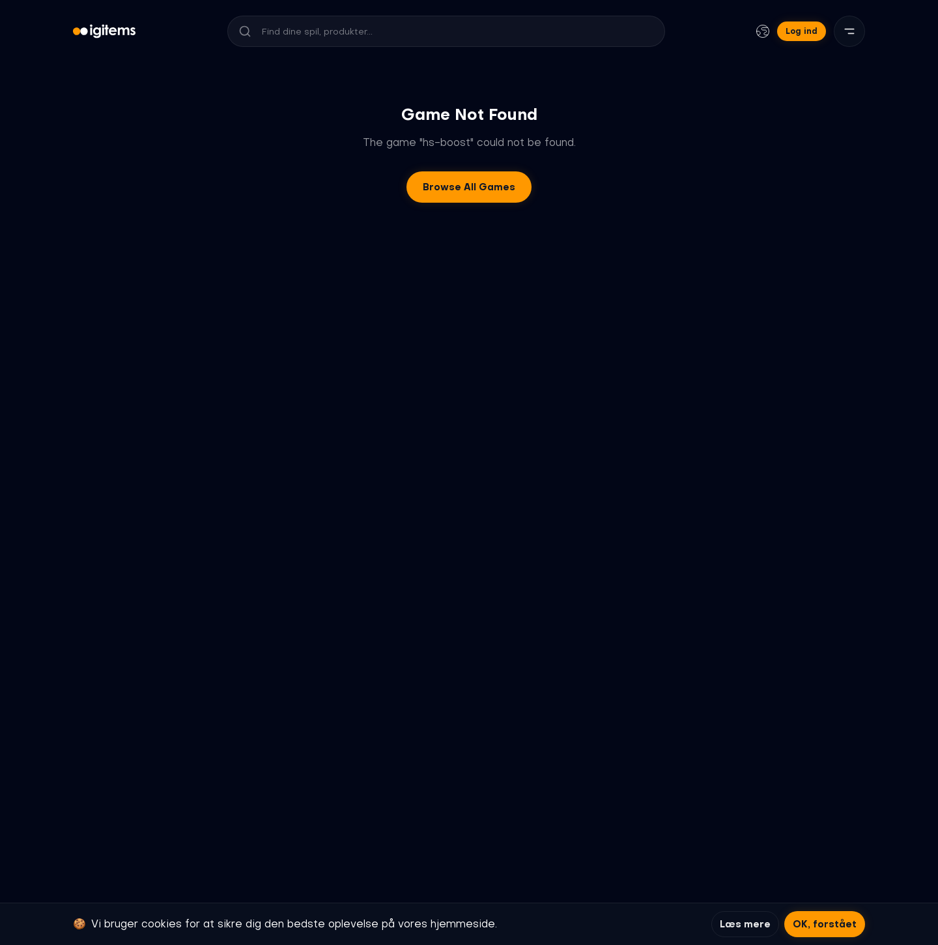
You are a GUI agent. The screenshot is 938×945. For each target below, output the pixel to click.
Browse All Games (469, 187)
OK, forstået (825, 924)
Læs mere (745, 924)
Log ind (801, 30)
